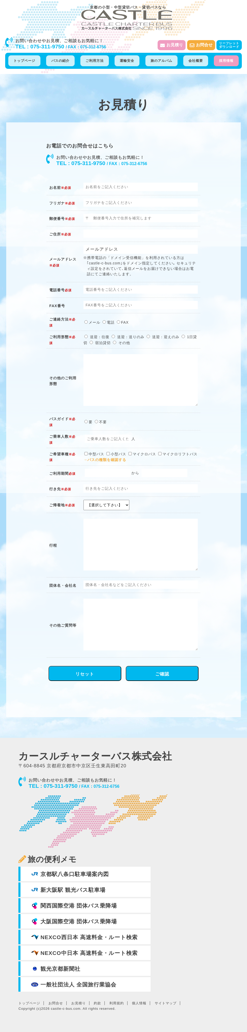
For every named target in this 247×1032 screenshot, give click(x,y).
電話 (108, 322)
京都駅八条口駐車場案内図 (70, 874)
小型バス (115, 454)
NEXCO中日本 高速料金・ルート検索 (84, 953)
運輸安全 (127, 61)
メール (91, 322)
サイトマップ (166, 1003)
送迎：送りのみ (127, 337)
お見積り (171, 45)
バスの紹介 (60, 61)
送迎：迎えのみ (162, 337)
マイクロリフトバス (177, 454)
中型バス (93, 454)
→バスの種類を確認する (104, 460)
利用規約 (116, 1003)
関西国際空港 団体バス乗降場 (74, 905)
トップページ (24, 61)
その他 (121, 343)
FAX (122, 322)
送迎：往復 (96, 337)
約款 (97, 1003)
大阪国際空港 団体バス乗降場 (74, 921)
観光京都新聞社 (55, 968)
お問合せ (201, 45)
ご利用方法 (95, 61)
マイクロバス (142, 454)
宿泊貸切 (100, 343)
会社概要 (195, 61)
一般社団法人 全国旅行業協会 (73, 984)
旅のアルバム (161, 61)
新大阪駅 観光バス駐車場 (68, 890)
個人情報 (139, 1003)
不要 (100, 422)
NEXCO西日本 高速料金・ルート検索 (84, 937)
